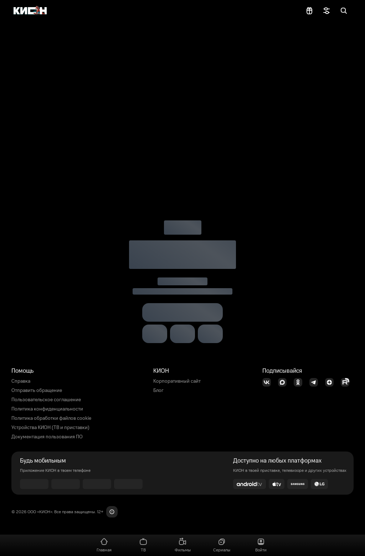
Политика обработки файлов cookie (51, 418)
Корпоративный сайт (177, 381)
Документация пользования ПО (47, 437)
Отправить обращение (36, 390)
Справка (20, 381)
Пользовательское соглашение (46, 400)
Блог (158, 390)
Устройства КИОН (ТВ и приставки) (50, 427)
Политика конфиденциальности (47, 409)
